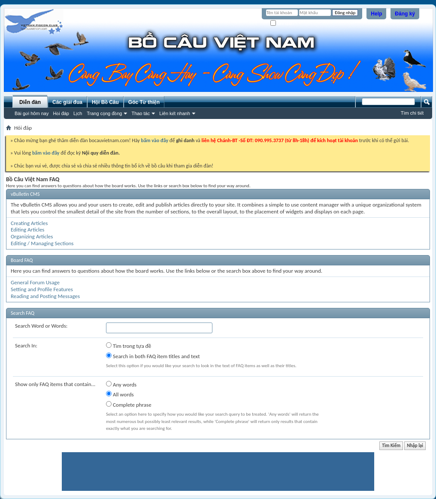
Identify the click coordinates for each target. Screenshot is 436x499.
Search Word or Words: (41, 326)
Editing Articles (27, 229)
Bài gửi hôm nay (31, 113)
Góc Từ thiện (144, 102)
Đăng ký (405, 14)
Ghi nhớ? (282, 23)
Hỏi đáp (61, 113)
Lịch (77, 113)
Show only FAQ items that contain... (55, 384)
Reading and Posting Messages (45, 296)
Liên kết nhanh (174, 113)
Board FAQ (22, 260)
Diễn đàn (30, 102)
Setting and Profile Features (42, 289)
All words (120, 394)
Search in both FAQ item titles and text (153, 356)
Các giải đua (67, 102)
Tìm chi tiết (412, 113)
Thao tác (140, 113)
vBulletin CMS (25, 194)
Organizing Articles (32, 236)
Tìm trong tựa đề (128, 345)
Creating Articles (29, 223)
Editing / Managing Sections (42, 243)
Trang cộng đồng (104, 113)
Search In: (26, 345)
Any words (121, 384)
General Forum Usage (35, 282)
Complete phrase (128, 404)
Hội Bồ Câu (105, 102)
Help (376, 14)
